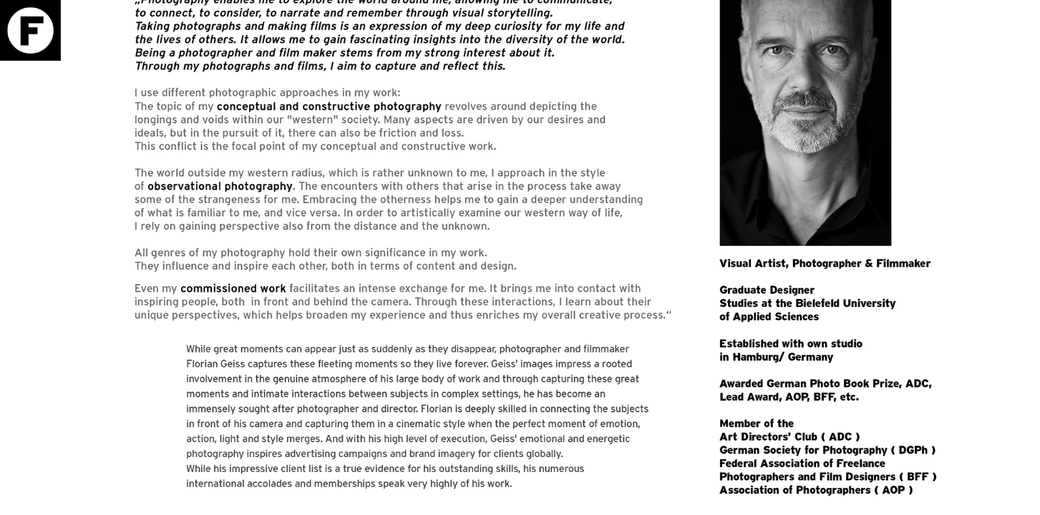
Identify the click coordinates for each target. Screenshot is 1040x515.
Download (999, 55)
